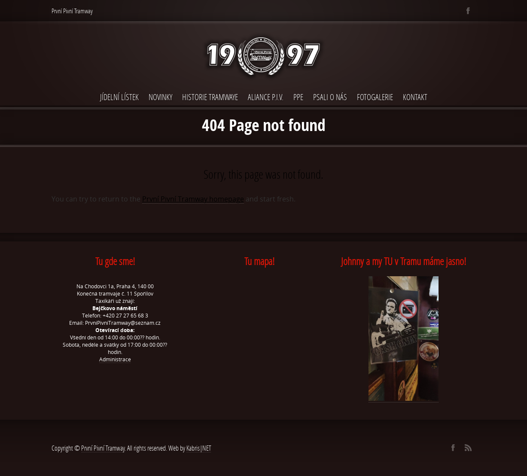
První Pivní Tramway (103, 447)
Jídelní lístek (119, 97)
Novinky (160, 97)
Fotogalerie (375, 97)
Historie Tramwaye (210, 97)
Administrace (115, 359)
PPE (298, 97)
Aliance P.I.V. (265, 97)
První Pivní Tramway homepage (193, 199)
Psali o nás (330, 97)
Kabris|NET (198, 447)
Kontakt (415, 97)
